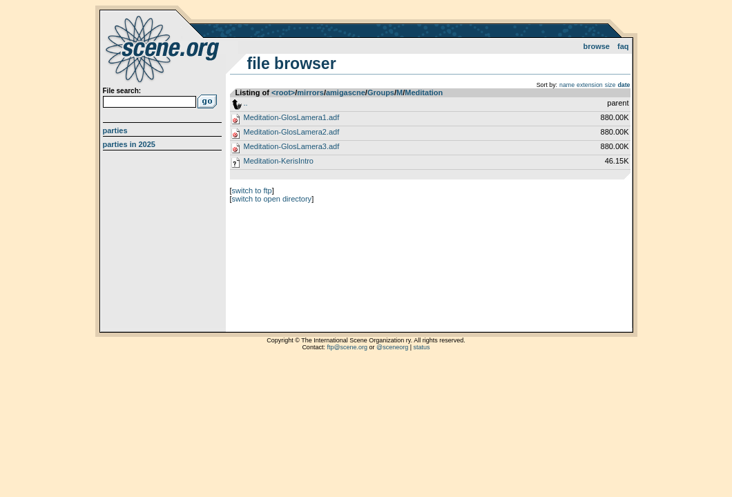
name (567, 84)
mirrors (310, 92)
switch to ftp (252, 190)
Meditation (424, 92)
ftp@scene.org (347, 347)
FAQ (623, 46)
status (422, 347)
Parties (115, 130)
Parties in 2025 (129, 144)
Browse (596, 46)
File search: (122, 91)
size (610, 84)
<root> (283, 92)
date (623, 84)
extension (590, 84)
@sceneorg (392, 347)
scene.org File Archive (164, 48)
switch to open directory (272, 199)
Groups (380, 92)
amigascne (345, 92)
